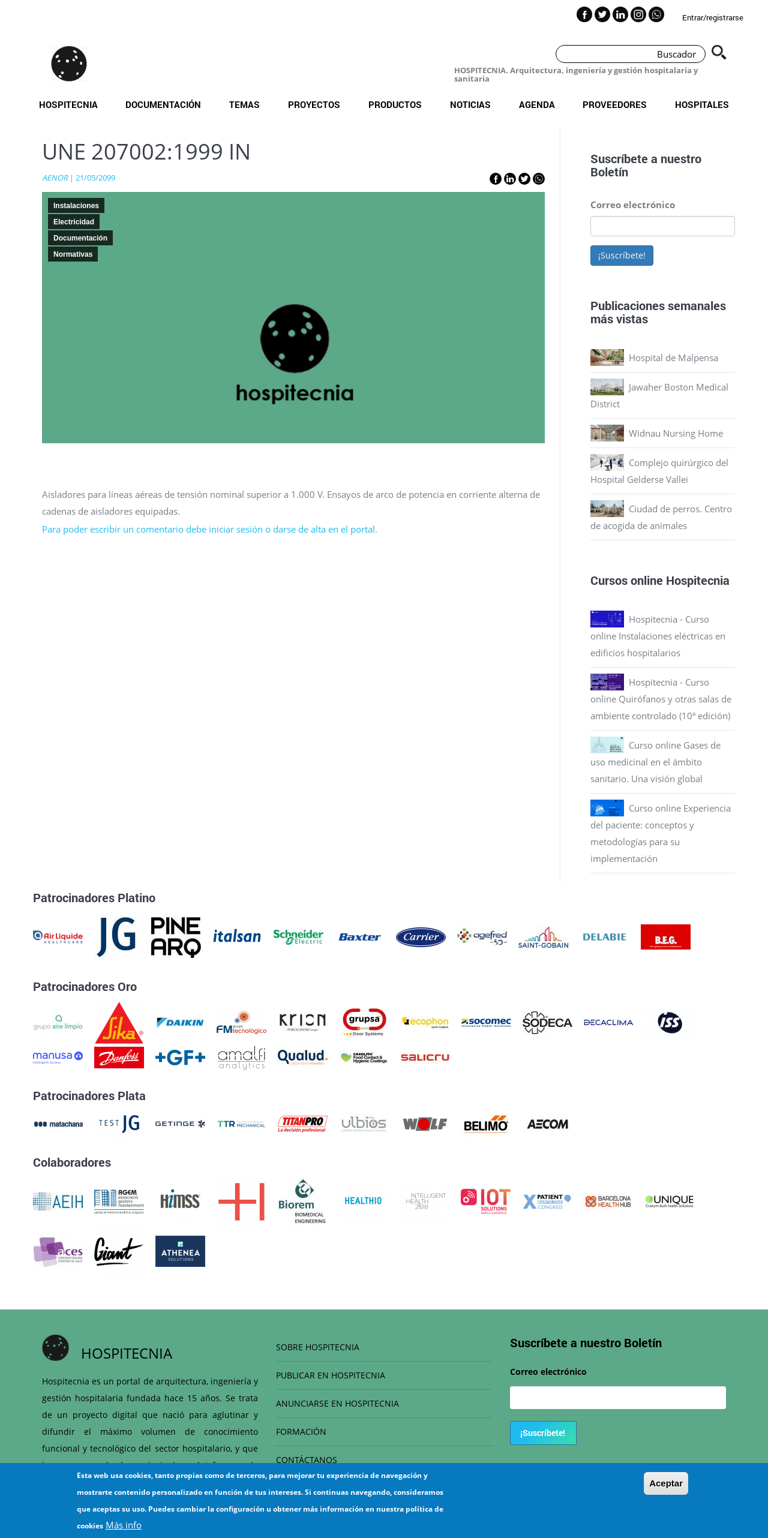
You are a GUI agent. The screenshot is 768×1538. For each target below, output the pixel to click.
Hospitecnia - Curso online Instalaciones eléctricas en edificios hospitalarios (657, 636)
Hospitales (702, 104)
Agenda (537, 104)
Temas (244, 104)
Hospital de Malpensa (673, 358)
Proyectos (314, 104)
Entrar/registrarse (712, 17)
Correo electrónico (632, 205)
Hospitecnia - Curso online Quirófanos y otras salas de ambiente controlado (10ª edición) (660, 699)
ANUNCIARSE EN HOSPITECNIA (337, 1403)
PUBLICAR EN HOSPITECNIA (330, 1375)
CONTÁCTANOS (306, 1459)
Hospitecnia (68, 104)
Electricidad (73, 222)
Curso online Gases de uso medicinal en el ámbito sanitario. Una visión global (655, 762)
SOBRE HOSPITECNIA (317, 1347)
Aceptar (666, 1490)
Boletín (609, 171)
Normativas (72, 254)
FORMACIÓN (301, 1431)
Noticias (470, 104)
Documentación (163, 104)
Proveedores (615, 104)
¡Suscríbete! (622, 255)
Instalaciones (76, 206)
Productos (395, 104)
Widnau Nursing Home (676, 433)
